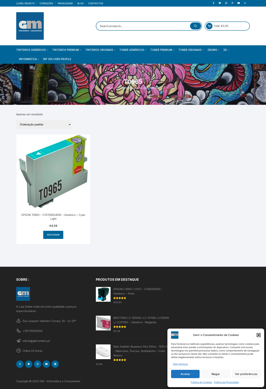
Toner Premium (162, 50)
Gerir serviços (180, 364)
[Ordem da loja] (43, 124)
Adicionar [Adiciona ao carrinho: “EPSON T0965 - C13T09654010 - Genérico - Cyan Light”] (53, 234)
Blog (80, 3)
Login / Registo (25, 3)
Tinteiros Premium (67, 50)
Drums (214, 50)
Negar (216, 374)
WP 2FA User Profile (57, 59)
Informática (29, 59)
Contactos (95, 3)
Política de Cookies (201, 382)
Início (111, 87)
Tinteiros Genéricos (32, 50)
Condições (46, 3)
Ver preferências (246, 374)
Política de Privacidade (226, 382)
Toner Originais (191, 50)
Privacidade (65, 3)
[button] (258, 335)
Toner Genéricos (133, 50)
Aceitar (185, 374)
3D (226, 50)
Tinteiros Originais (100, 50)
